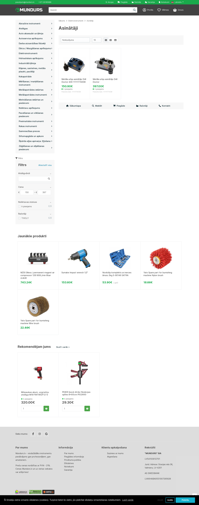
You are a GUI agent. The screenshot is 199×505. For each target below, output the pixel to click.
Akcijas (110, 2)
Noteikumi (164, 2)
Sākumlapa (73, 105)
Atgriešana (112, 456)
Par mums (69, 453)
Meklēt (97, 105)
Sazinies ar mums (115, 453)
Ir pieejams (26, 206)
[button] (177, 2)
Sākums (62, 21)
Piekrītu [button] (185, 500)
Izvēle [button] (170, 500)
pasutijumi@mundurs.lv (24, 2)
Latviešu (176, 2)
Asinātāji (90, 21)
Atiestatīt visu (45, 165)
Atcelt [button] (160, 500)
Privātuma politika (72, 460)
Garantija (150, 2)
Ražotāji (136, 2)
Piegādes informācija (74, 456)
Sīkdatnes (69, 463)
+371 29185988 (45, 2)
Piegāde (123, 2)
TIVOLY (25, 218)
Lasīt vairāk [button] (127, 500)
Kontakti (164, 105)
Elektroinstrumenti (75, 21)
